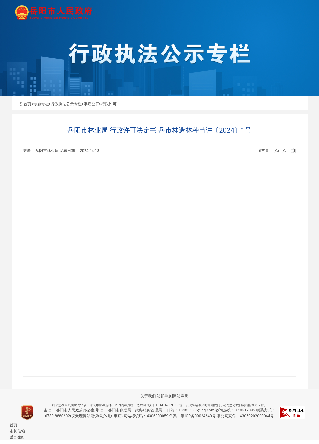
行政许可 (109, 104)
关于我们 (148, 396)
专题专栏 (41, 104)
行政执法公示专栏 (66, 104)
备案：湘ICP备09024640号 (193, 416)
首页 (27, 104)
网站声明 (180, 396)
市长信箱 (17, 431)
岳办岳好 (17, 437)
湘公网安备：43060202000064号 (245, 416)
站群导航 (164, 396)
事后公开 (91, 104)
